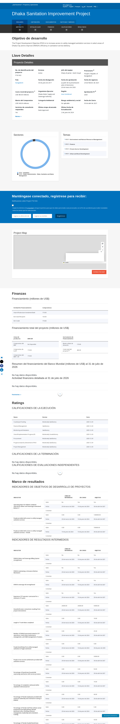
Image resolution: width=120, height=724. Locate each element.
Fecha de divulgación (46, 80)
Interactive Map (99, 272)
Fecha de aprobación (69, 80)
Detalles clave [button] (35, 29)
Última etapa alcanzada (47, 107)
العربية (83, 6)
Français (77, 6)
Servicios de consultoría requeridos (24, 108)
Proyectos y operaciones (30, 5)
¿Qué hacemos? (17, 5)
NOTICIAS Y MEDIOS (67, 22)
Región (63, 91)
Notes (17, 116)
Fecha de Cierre (90, 100)
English (71, 6)
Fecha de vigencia (91, 80)
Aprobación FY (90, 91)
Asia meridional (66, 94)
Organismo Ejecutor (45, 91)
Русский (89, 6)
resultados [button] (82, 29)
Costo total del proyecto (25, 91)
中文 (95, 6)
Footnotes (16, 395)
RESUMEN (19, 22)
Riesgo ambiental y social (70, 100)
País (16, 80)
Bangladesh (19, 83)
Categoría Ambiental (46, 100)
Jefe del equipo (67, 70)
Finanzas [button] (51, 29)
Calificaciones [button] (66, 29)
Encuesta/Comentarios (110, 716)
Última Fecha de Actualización (67, 108)
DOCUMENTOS (51, 22)
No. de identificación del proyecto (24, 71)
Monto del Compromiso (24, 100)
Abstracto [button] (20, 29)
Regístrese (61, 216)
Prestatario (89, 70)
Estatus (41, 70)
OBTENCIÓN (35, 22)
